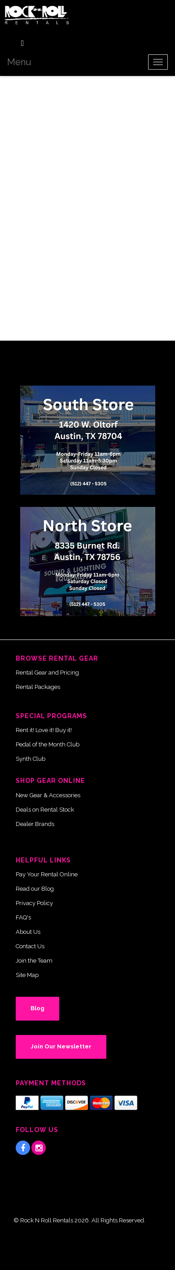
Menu (19, 62)
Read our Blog (35, 888)
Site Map (27, 975)
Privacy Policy (34, 903)
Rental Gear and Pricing (47, 672)
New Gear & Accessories (48, 795)
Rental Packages (38, 687)
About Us (28, 931)
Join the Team (34, 960)
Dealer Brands (35, 824)
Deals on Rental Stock (45, 809)
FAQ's (23, 917)
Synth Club (30, 758)
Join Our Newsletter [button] (61, 1046)
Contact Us (30, 946)
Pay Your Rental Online (47, 874)
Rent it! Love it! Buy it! (44, 730)
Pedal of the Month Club (47, 744)
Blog (37, 1008)
